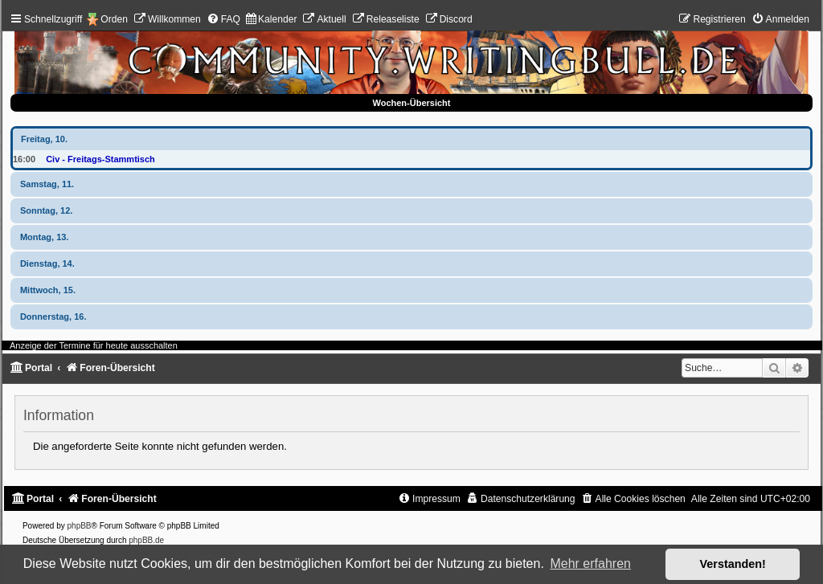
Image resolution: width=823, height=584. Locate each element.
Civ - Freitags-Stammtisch (100, 159)
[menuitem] (167, 19)
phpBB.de (146, 540)
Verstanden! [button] (733, 563)
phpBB (80, 525)
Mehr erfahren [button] (590, 563)
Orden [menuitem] (114, 19)
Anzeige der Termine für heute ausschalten (94, 345)
